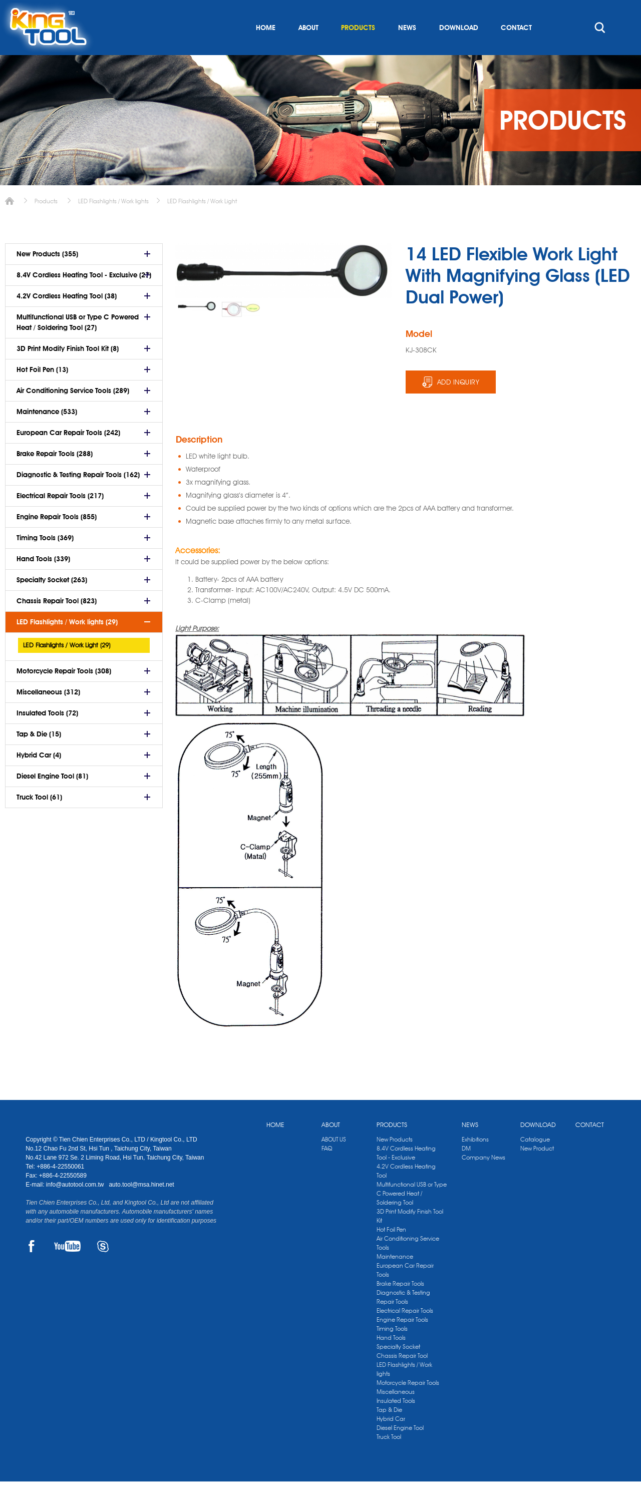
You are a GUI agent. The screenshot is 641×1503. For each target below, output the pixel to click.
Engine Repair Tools (402, 1341)
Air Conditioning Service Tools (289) (73, 412)
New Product (537, 1170)
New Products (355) (47, 275)
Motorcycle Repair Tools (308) (64, 692)
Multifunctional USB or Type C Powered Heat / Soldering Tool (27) (78, 343)
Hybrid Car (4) (39, 777)
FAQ (327, 1170)
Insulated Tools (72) (47, 734)
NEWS (407, 49)
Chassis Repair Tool (402, 1377)
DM (466, 1170)
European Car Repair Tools (405, 1291)
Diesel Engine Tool (400, 1449)
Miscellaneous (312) (48, 713)
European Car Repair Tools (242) (68, 454)
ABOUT (308, 49)
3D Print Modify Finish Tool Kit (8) (68, 370)
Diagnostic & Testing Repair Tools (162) (78, 496)
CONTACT (516, 49)
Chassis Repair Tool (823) (57, 622)
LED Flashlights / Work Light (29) (66, 666)
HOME (265, 49)
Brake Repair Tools (400, 1305)
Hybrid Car (391, 1440)
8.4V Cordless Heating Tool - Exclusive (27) (84, 296)
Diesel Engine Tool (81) (52, 798)
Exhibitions (475, 1161)
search (599, 49)
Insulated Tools (396, 1422)
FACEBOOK (31, 1268)
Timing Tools (392, 1350)
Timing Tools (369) (45, 559)
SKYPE (103, 1268)
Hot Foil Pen (391, 1251)
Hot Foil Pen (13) (42, 391)
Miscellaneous (396, 1413)
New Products (395, 1161)
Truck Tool (389, 1458)
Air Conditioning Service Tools (408, 1264)
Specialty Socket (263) (52, 601)
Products (46, 222)
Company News (483, 1179)
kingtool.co (600, 10)
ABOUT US (334, 1161)
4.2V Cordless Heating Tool (406, 1192)
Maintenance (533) (47, 433)
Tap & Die (389, 1431)
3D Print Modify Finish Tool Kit (410, 1237)
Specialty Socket (398, 1368)
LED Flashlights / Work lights (113, 222)
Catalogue (535, 1161)
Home (9, 222)
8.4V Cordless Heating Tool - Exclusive (406, 1174)
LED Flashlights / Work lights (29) (67, 643)
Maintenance (395, 1278)
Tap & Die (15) (39, 756)
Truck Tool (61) (39, 819)
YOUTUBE (67, 1268)
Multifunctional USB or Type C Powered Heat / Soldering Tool (412, 1215)
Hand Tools (391, 1359)
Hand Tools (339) (43, 580)
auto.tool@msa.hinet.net (141, 1206)
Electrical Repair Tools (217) (60, 517)
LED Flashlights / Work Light (202, 222)
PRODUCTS (358, 49)
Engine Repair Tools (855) (57, 538)
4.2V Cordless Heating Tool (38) (67, 317)
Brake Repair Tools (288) (55, 475)
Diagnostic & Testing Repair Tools (403, 1318)
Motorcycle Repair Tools (408, 1404)
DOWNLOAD (458, 49)
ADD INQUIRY (458, 404)
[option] (197, 327)
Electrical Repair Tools (405, 1332)
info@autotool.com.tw (76, 1206)
